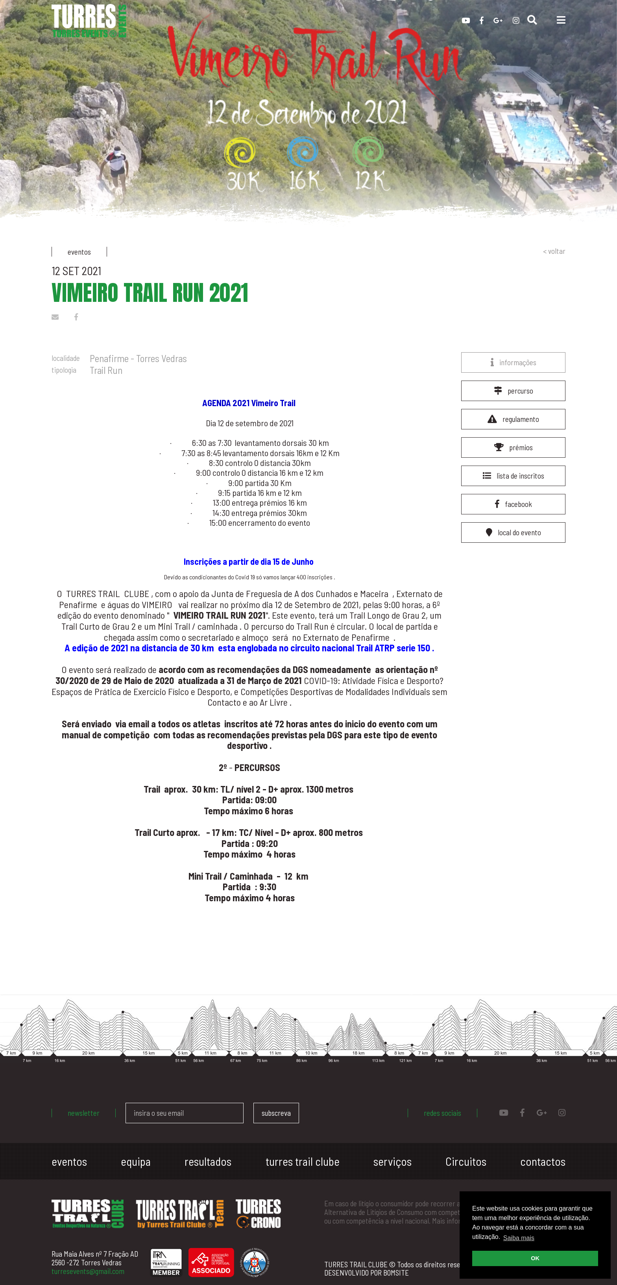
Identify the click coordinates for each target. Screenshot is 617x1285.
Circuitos (465, 1161)
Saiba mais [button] (518, 1238)
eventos (69, 1161)
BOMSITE (396, 1272)
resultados (208, 1161)
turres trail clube (303, 1161)
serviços (392, 1161)
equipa (136, 1161)
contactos (542, 1161)
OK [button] (535, 1258)
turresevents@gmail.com (88, 1271)
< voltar (554, 251)
